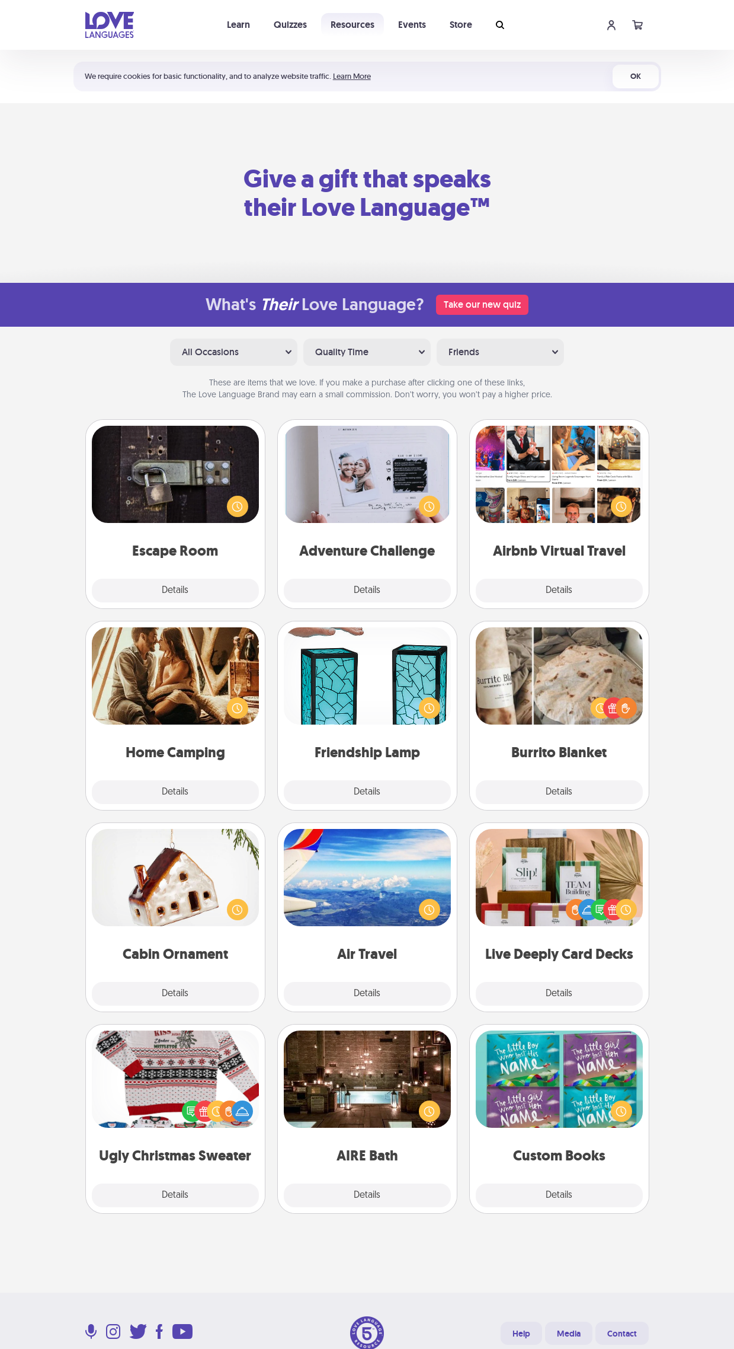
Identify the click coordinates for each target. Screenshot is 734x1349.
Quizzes (290, 24)
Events (412, 24)
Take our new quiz (482, 304)
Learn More (352, 76)
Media (569, 1333)
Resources (352, 24)
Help (521, 1333)
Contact (622, 1333)
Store (461, 24)
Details (175, 590)
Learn (238, 24)
